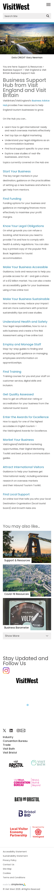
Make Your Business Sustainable (26, 299)
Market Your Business (18, 440)
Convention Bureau (15, 741)
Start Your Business (17, 171)
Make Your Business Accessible (25, 267)
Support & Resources (30, 66)
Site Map (7, 868)
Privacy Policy (9, 860)
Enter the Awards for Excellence (26, 417)
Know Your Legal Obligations (23, 226)
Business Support (12, 70)
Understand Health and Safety (25, 322)
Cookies (7, 873)
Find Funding (12, 199)
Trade (7, 745)
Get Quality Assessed (18, 394)
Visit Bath (9, 748)
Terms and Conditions (14, 877)
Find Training (12, 372)
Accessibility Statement (15, 851)
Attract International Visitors (23, 467)
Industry (8, 737)
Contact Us (8, 864)
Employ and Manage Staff (22, 344)
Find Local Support (16, 494)
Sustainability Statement (15, 855)
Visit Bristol (10, 752)
